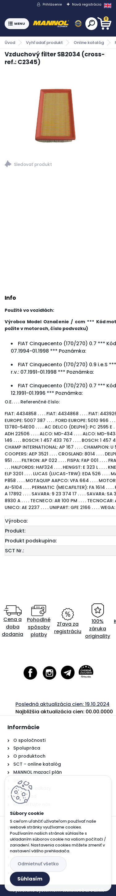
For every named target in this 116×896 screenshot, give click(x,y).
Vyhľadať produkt (44, 43)
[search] (91, 23)
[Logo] (57, 24)
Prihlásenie (52, 4)
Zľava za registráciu (67, 621)
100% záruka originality (97, 621)
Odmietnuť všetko (38, 864)
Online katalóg (89, 43)
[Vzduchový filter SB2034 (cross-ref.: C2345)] (58, 111)
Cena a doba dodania (12, 621)
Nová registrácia (86, 4)
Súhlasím (29, 878)
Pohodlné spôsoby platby (38, 621)
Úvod (10, 43)
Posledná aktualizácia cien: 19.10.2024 (62, 704)
